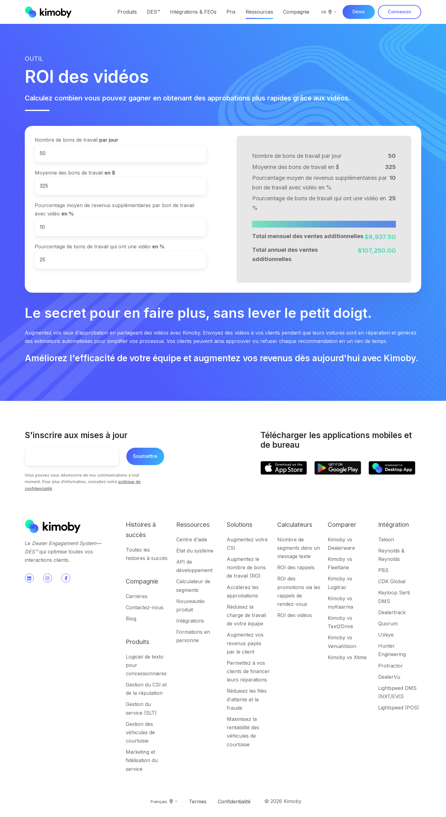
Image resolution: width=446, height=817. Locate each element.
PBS (383, 570)
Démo (358, 11)
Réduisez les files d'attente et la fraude (247, 699)
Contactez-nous (145, 607)
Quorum (388, 623)
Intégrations (190, 621)
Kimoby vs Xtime (347, 657)
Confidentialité (234, 801)
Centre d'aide (191, 539)
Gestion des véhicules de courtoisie (140, 732)
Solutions (239, 524)
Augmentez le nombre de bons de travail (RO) (246, 567)
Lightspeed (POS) (398, 707)
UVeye (386, 635)
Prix (231, 12)
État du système (194, 551)
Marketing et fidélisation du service (142, 760)
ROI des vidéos (294, 615)
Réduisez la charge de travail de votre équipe (246, 615)
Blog (131, 618)
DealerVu (389, 677)
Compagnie (296, 12)
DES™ (153, 12)
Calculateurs (294, 524)
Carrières (136, 596)
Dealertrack (392, 612)
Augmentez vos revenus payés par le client (245, 643)
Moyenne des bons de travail (75, 173)
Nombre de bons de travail (76, 140)
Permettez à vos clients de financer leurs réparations (248, 671)
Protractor (390, 666)
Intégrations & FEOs (193, 12)
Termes (198, 801)
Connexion (399, 11)
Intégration (393, 524)
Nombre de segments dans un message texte (298, 547)
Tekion (386, 539)
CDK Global (391, 581)
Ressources (259, 12)
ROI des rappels (296, 567)
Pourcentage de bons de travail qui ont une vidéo (99, 246)
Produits (127, 12)
